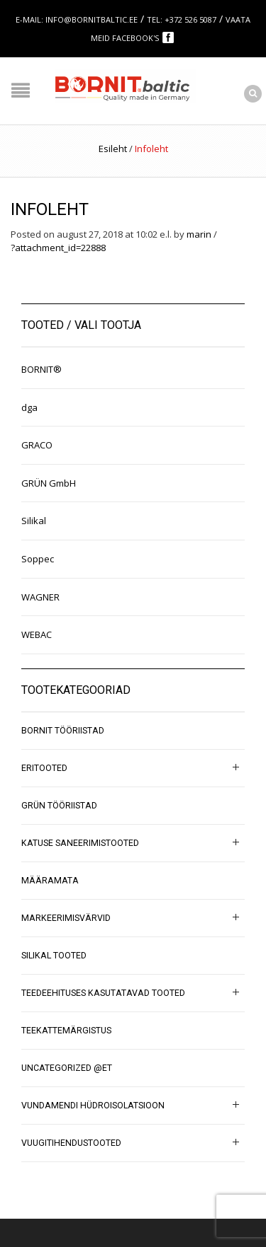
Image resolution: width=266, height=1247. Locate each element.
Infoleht (50, 209)
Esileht (113, 148)
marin (199, 234)
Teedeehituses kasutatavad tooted (103, 993)
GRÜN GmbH (48, 483)
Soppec (37, 558)
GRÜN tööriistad (59, 806)
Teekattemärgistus (66, 1031)
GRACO (36, 445)
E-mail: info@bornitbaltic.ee (77, 19)
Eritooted (44, 768)
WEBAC (36, 634)
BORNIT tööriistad (62, 731)
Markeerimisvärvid (66, 918)
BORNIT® (41, 369)
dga (29, 407)
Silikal (33, 520)
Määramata (50, 881)
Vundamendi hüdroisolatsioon (93, 1105)
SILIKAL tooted (54, 956)
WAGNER (40, 597)
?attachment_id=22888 (58, 247)
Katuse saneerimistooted (80, 843)
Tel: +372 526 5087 (181, 19)
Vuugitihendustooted (71, 1143)
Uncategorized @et (66, 1068)
